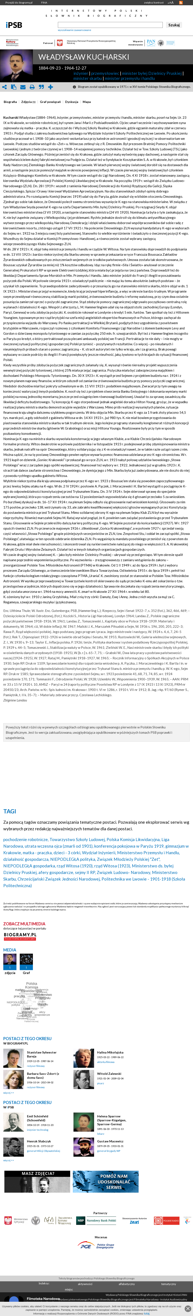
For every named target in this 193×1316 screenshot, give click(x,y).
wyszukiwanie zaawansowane (74, 30)
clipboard (13, 87)
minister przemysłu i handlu (130, 78)
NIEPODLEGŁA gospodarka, (29, 865)
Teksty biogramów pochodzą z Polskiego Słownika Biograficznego (96, 1278)
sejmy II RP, (85, 872)
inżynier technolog (37, 1129)
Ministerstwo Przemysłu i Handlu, (148, 852)
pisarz (100, 1083)
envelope (23, 87)
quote (41, 87)
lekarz (100, 1133)
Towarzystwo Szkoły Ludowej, (78, 839)
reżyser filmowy (36, 1065)
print (32, 87)
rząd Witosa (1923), (112, 865)
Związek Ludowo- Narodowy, (124, 872)
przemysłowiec (105, 73)
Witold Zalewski (109, 1073)
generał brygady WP (108, 1150)
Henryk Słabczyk (39, 1141)
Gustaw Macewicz (110, 1141)
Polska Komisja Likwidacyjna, (134, 839)
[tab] (11, 101)
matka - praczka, (38, 852)
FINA (44, 2)
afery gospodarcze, (56, 872)
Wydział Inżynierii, (99, 852)
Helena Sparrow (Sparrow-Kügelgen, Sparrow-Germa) (111, 1120)
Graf (26, 973)
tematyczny (168, 1284)
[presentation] (10, 101)
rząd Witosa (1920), (75, 865)
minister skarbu (87, 78)
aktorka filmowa (105, 1062)
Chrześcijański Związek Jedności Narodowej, (59, 878)
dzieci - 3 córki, (67, 852)
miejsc (69, 1289)
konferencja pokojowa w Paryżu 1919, (129, 846)
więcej (7, 1092)
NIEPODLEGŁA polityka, (73, 859)
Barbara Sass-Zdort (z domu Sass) (43, 1075)
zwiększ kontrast (154, 2)
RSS (181, 2)
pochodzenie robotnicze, (26, 839)
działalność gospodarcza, (26, 859)
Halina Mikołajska (110, 1052)
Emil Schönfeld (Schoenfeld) (37, 1118)
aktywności (85, 1284)
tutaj (147, 1313)
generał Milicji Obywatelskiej (43, 1150)
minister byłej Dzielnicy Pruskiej (152, 73)
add (50, 87)
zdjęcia (10, 973)
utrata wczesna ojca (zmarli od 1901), (59, 846)
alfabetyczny (127, 1284)
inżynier (80, 73)
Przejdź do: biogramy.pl (18, 2)
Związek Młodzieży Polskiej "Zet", (128, 859)
